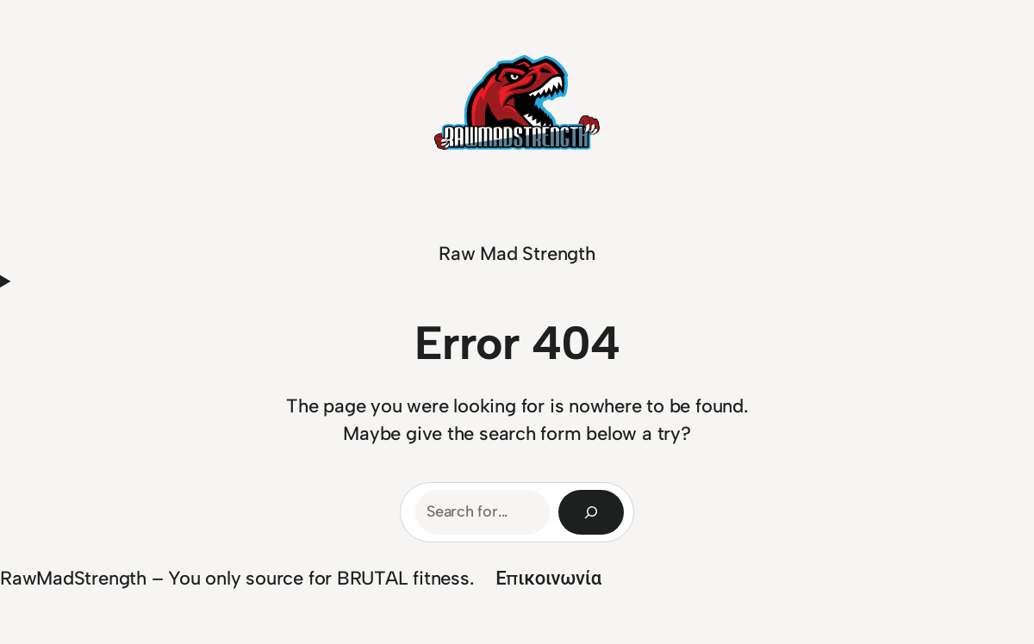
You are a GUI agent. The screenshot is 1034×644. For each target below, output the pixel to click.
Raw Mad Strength (517, 253)
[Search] (591, 512)
